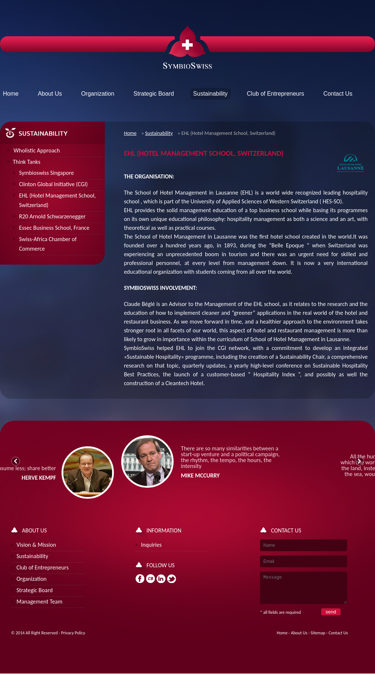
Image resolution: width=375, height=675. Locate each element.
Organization (97, 94)
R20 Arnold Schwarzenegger (52, 216)
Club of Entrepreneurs (275, 94)
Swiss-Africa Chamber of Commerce (48, 244)
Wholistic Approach (37, 150)
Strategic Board (154, 94)
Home (11, 94)
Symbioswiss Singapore (46, 172)
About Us (50, 94)
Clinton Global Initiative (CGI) (53, 184)
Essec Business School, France (54, 227)
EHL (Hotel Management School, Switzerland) (57, 200)
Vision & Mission (36, 544)
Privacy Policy (73, 638)
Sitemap (318, 638)
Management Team (39, 601)
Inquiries (151, 544)
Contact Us (337, 94)
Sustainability (159, 133)
